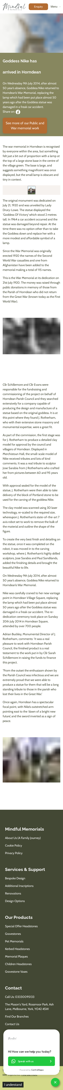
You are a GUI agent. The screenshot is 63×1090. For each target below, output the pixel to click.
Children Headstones (18, 964)
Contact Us (12, 1024)
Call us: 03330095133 (19, 997)
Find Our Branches (17, 1016)
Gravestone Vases (16, 971)
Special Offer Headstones (21, 926)
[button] (31, 1061)
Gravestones (13, 934)
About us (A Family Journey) (23, 838)
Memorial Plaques (16, 956)
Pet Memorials (14, 941)
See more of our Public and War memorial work (25, 125)
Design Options (15, 901)
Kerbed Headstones (17, 949)
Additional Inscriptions (19, 886)
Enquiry (38, 6)
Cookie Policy (13, 845)
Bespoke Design (15, 878)
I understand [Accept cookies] (13, 1085)
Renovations (13, 893)
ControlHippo (37, 1070)
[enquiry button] (38, 6)
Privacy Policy (14, 853)
